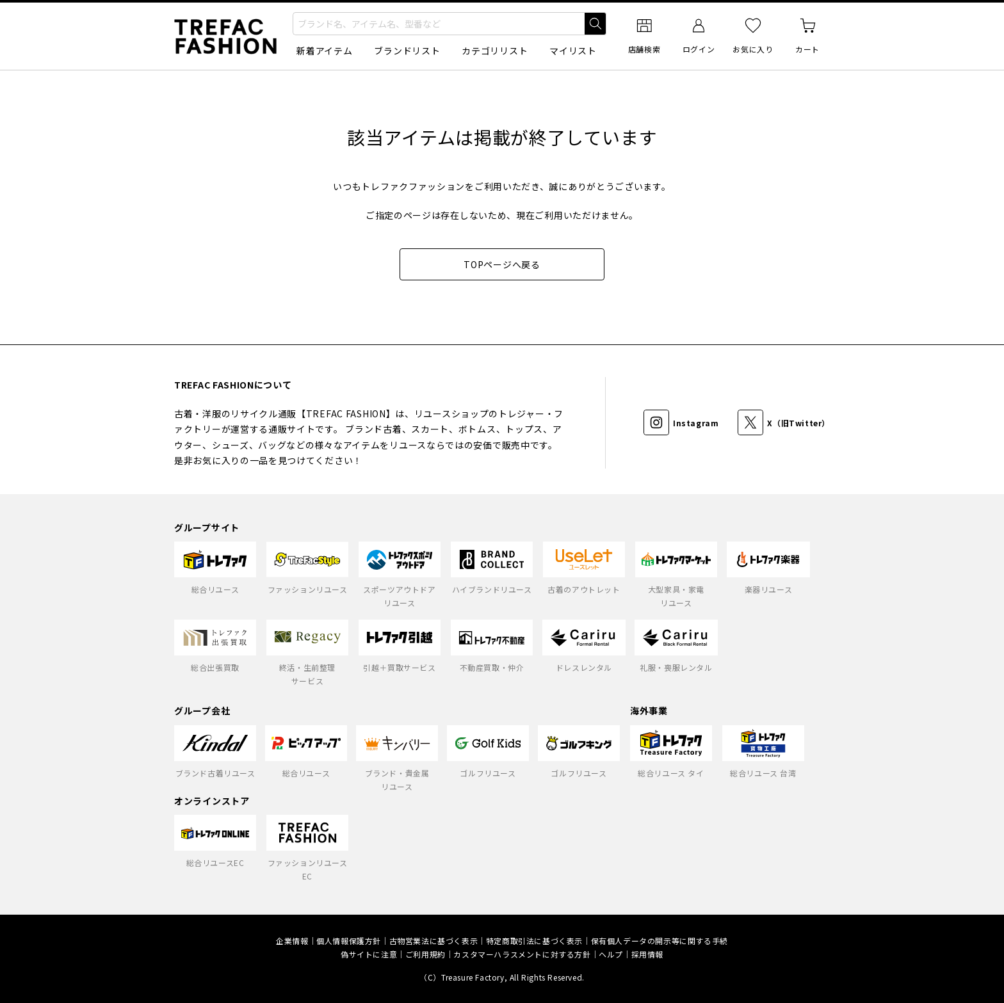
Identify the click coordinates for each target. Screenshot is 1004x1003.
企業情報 (292, 940)
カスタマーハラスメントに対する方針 (521, 954)
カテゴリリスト (495, 50)
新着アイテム (324, 50)
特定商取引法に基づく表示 (534, 940)
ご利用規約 (425, 954)
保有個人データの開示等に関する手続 (659, 940)
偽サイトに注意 (369, 954)
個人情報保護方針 (348, 940)
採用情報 (647, 954)
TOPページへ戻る (502, 264)
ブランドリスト (407, 50)
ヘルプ (611, 954)
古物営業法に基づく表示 (433, 940)
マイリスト (573, 50)
